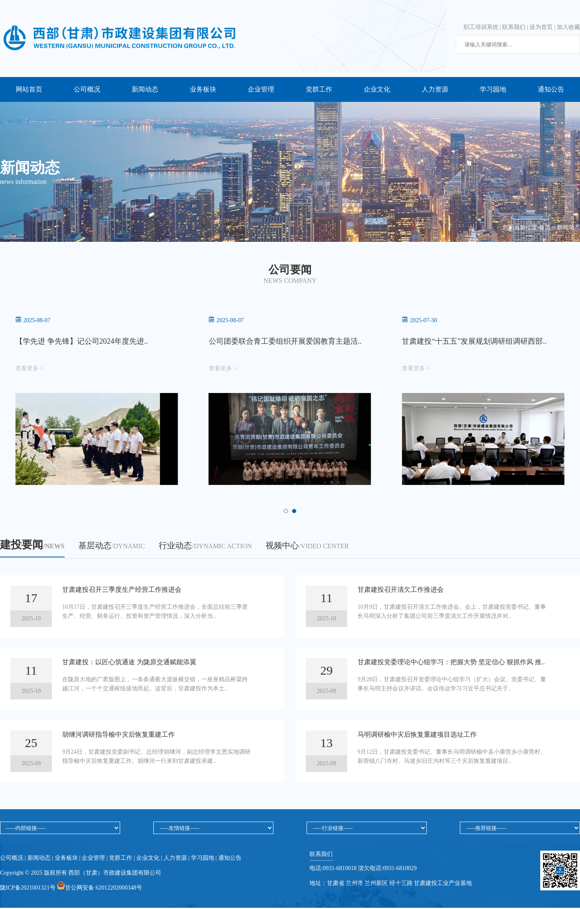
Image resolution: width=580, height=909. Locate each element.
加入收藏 (568, 27)
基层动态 (111, 546)
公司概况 (87, 89)
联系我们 (513, 27)
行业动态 (205, 546)
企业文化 (377, 89)
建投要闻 (32, 546)
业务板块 (203, 89)
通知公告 (551, 89)
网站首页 (29, 89)
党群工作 (319, 89)
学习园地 (493, 89)
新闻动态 (145, 89)
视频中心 (307, 546)
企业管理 (261, 89)
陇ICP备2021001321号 (28, 889)
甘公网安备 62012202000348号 (99, 889)
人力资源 (435, 89)
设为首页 (541, 27)
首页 (545, 227)
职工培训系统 (481, 27)
